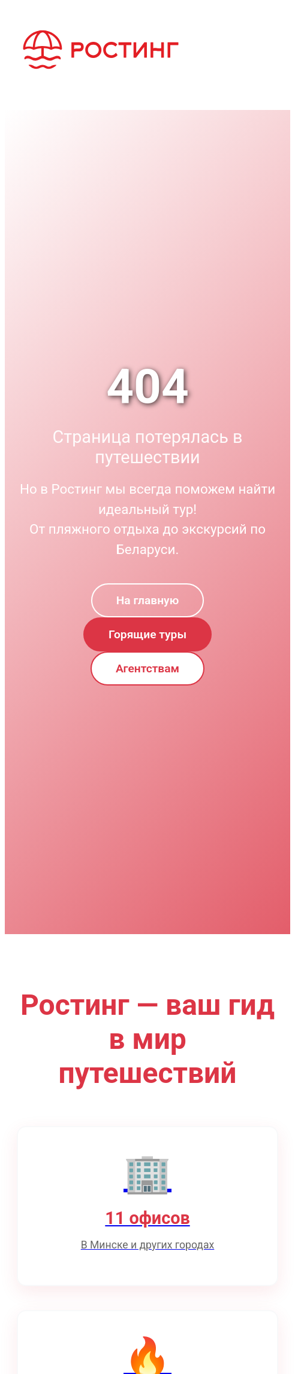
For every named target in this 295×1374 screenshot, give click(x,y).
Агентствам (147, 668)
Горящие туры (147, 634)
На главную (147, 600)
